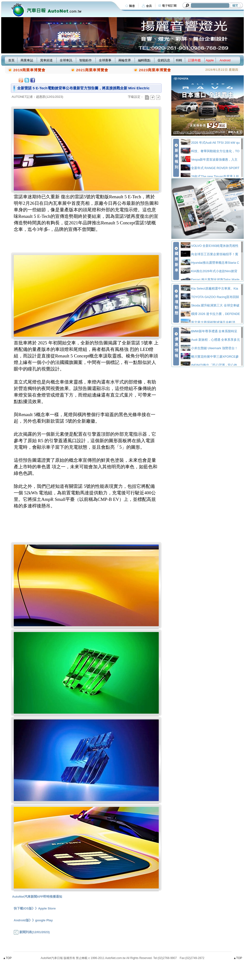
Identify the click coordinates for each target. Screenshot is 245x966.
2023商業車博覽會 (155, 70)
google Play (44, 920)
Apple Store (47, 908)
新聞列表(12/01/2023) (32, 932)
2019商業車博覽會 (29, 70)
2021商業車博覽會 (92, 70)
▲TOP (7, 958)
